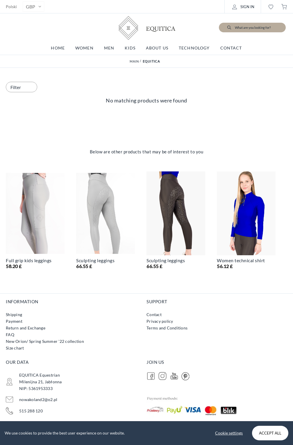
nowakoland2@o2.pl (38, 399)
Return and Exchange (25, 327)
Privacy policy (159, 321)
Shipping (14, 314)
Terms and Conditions (166, 327)
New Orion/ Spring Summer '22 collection (45, 341)
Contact (154, 314)
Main (134, 61)
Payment (14, 321)
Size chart (15, 347)
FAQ (10, 334)
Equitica (151, 61)
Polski (11, 7)
